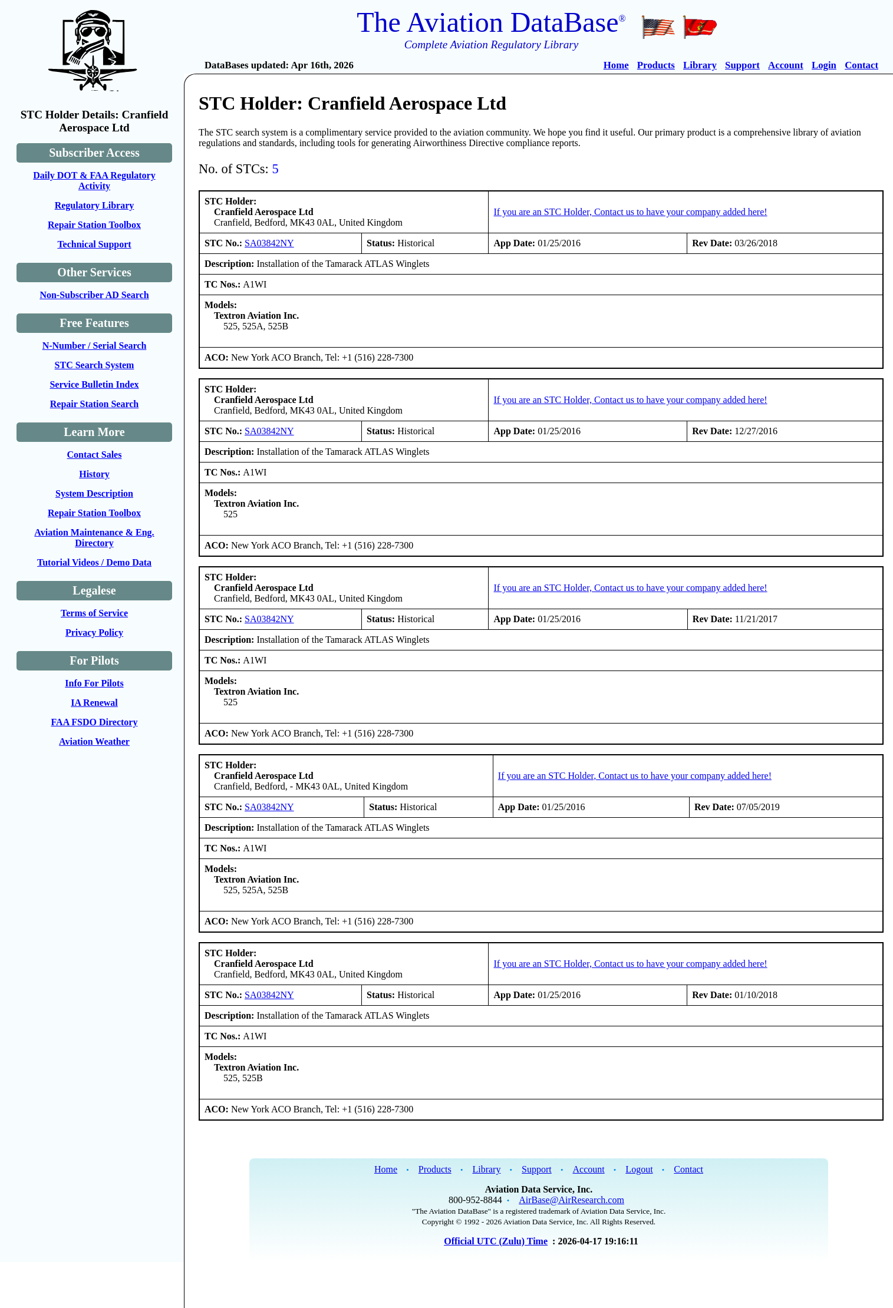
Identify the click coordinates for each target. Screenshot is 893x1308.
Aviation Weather (94, 741)
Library (700, 65)
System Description (94, 493)
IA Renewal (94, 703)
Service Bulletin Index (94, 384)
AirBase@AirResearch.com (571, 1200)
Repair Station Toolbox (94, 225)
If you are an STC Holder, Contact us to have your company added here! (630, 212)
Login (824, 65)
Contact (861, 65)
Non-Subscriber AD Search (94, 295)
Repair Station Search (94, 404)
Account (785, 65)
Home (616, 65)
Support (742, 65)
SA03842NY (269, 243)
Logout (639, 1169)
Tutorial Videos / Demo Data (94, 562)
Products (656, 65)
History (94, 474)
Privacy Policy (94, 632)
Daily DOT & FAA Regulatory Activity (94, 180)
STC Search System (94, 365)
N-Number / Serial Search (94, 346)
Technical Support (94, 244)
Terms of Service (94, 613)
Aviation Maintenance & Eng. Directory (94, 537)
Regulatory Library (94, 205)
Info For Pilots (94, 683)
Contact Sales (94, 455)
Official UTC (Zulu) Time (496, 1241)
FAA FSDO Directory (94, 722)
